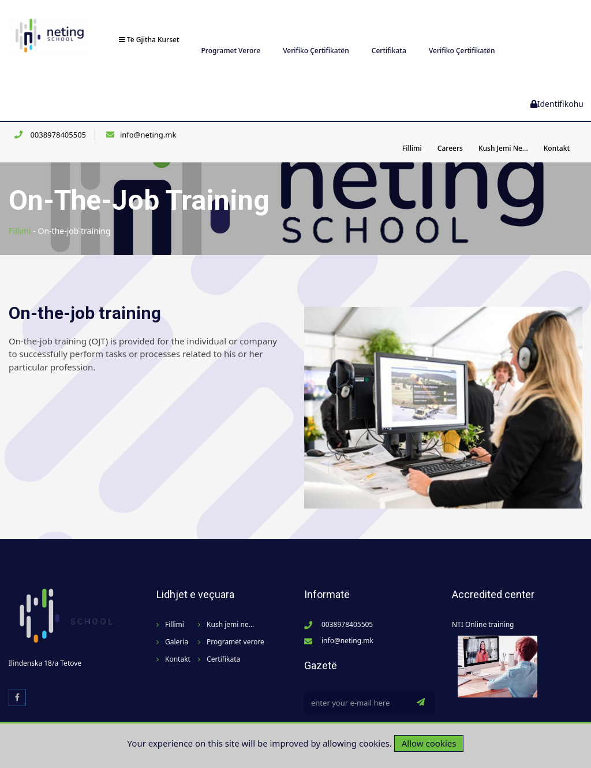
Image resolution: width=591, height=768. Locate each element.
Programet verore (231, 36)
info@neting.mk (148, 120)
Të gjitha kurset (149, 25)
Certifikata (389, 36)
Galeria (176, 627)
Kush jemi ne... (503, 134)
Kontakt (557, 134)
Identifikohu (556, 89)
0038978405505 (57, 120)
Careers (450, 134)
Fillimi (412, 134)
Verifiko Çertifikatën (316, 36)
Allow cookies (429, 743)
